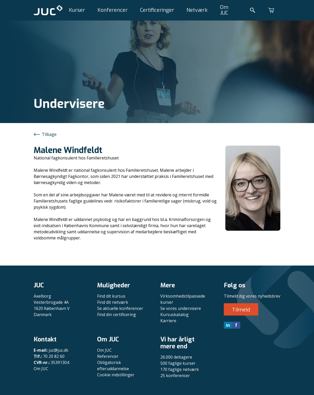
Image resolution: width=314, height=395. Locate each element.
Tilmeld (241, 309)
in (228, 325)
